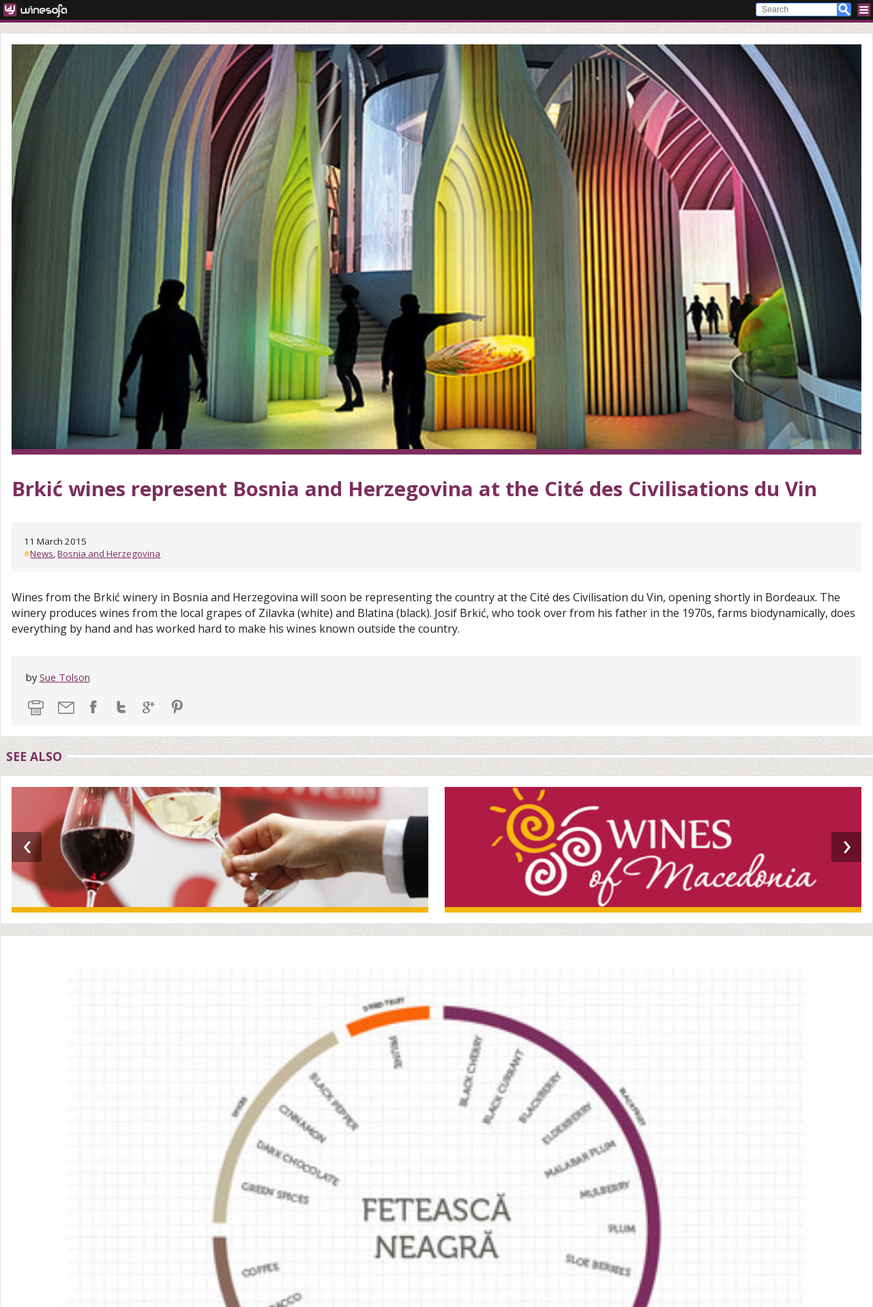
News (41, 553)
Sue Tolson (65, 677)
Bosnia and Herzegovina (108, 553)
